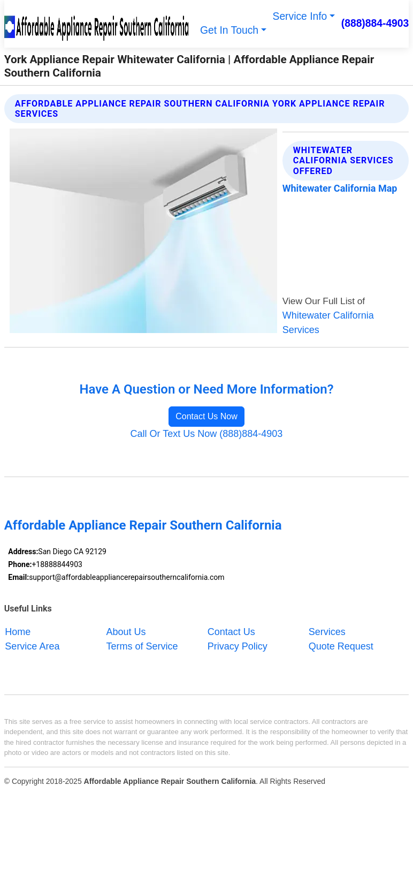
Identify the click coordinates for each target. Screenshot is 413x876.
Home (17, 631)
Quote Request (341, 646)
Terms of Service (142, 646)
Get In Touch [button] (229, 30)
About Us (126, 631)
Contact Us (231, 631)
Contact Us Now (206, 416)
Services (327, 631)
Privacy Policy (237, 646)
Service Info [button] (300, 16)
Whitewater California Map (339, 188)
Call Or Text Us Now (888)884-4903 (207, 433)
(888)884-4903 (375, 23)
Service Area (32, 646)
